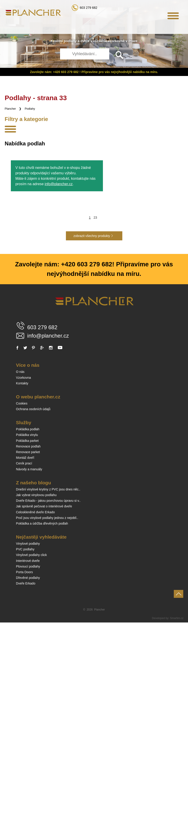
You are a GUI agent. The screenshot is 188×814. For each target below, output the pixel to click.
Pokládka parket (27, 632)
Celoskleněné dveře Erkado (35, 703)
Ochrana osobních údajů (33, 600)
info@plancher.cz (59, 375)
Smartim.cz (176, 809)
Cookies (22, 595)
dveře (84, 41)
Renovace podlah (28, 638)
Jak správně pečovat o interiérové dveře (44, 698)
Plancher (10, 108)
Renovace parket (28, 643)
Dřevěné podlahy (28, 769)
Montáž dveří (25, 649)
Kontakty (22, 575)
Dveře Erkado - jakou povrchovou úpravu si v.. (48, 692)
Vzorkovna (23, 569)
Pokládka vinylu (27, 626)
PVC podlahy (25, 741)
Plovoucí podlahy (28, 758)
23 (95, 409)
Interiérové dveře (28, 752)
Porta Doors (24, 763)
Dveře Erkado (25, 775)
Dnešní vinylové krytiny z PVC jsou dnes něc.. (48, 681)
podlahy (70, 41)
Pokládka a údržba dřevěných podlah (42, 715)
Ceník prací (24, 655)
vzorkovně (116, 41)
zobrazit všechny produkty (92, 427)
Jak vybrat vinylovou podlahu (36, 686)
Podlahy (30, 108)
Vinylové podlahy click (31, 746)
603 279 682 (88, 7)
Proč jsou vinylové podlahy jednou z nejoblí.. (47, 709)
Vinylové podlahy (28, 735)
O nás (20, 563)
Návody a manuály (29, 661)
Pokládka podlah (27, 620)
